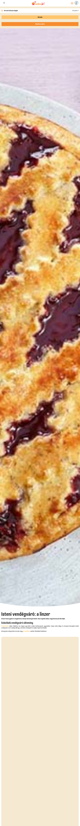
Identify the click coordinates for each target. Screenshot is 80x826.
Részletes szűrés (40, 24)
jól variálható (26, 631)
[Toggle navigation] (4, 3)
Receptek (75, 11)
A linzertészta (5, 626)
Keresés (40, 17)
